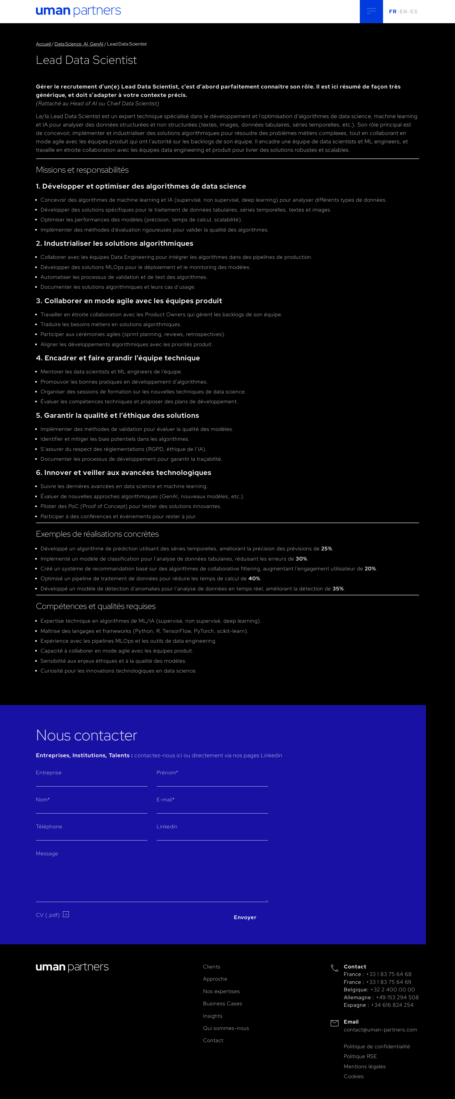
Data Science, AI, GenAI (79, 44)
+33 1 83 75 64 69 (388, 982)
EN (403, 11)
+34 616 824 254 (392, 1005)
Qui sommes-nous (226, 1028)
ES (414, 11)
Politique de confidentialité (377, 1046)
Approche (215, 978)
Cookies (354, 1076)
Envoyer (245, 917)
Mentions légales (365, 1066)
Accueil (43, 44)
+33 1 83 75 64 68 (389, 974)
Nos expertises (221, 991)
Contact (213, 1040)
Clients (212, 966)
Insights (213, 1016)
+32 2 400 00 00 (392, 989)
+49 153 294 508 (397, 997)
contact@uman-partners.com (380, 1029)
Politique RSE (360, 1056)
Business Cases (222, 1003)
